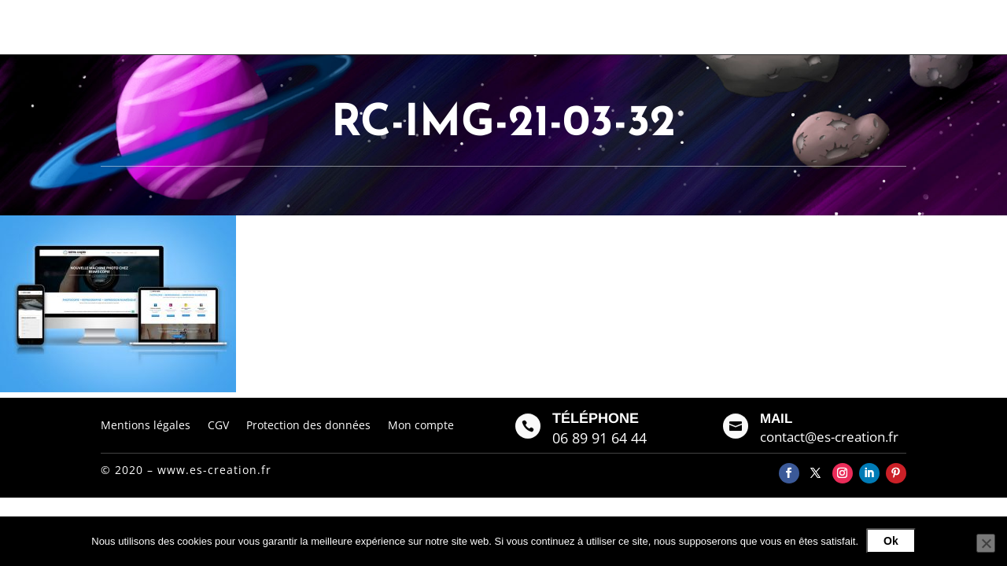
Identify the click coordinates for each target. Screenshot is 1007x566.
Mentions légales (145, 424)
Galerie (653, 26)
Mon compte (421, 424)
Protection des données (308, 424)
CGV (218, 424)
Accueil (528, 26)
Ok (890, 541)
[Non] (985, 543)
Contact (712, 26)
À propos (591, 26)
